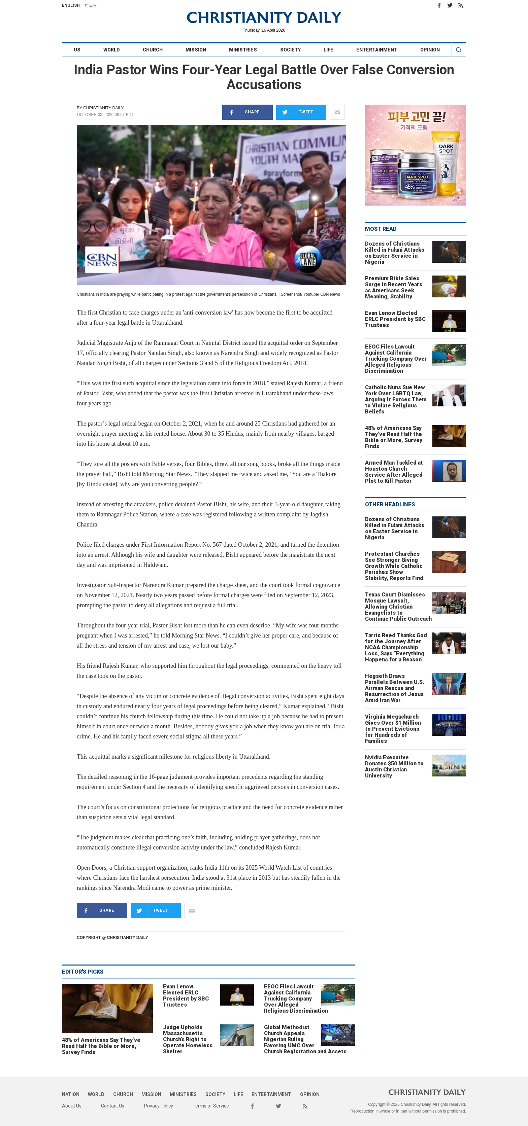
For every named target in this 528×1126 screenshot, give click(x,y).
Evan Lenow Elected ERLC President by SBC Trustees (186, 995)
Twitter (449, 5)
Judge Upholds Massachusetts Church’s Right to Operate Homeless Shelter (187, 1039)
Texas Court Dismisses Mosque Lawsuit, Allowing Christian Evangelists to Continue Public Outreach (398, 606)
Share (241, 112)
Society (290, 49)
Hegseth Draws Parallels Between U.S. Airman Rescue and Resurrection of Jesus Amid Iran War (394, 688)
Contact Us (112, 1106)
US (77, 49)
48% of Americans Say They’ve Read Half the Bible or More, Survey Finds (101, 1046)
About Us (71, 1106)
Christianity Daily (103, 108)
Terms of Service (211, 1106)
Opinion (430, 49)
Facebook (439, 5)
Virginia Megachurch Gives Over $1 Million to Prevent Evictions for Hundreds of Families (393, 729)
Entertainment (376, 49)
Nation (70, 1094)
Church (153, 49)
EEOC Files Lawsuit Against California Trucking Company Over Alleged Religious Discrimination (296, 998)
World (111, 49)
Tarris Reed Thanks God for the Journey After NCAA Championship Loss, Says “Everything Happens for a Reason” (396, 647)
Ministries (243, 49)
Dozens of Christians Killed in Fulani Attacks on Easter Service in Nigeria (394, 253)
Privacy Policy (158, 1106)
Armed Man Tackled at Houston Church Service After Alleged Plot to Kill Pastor (394, 472)
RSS (460, 5)
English (71, 5)
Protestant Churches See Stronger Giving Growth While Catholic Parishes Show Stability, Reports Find (394, 566)
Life (328, 49)
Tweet (295, 112)
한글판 (91, 5)
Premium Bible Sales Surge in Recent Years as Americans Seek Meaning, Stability (393, 287)
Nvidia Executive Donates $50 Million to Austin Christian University (394, 766)
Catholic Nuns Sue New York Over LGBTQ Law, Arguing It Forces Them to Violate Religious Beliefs (396, 399)
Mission (196, 49)
